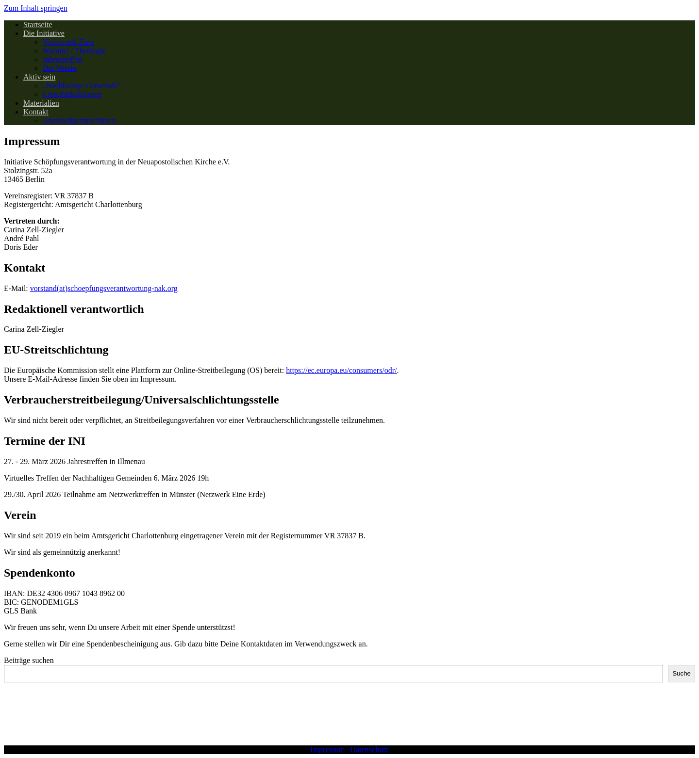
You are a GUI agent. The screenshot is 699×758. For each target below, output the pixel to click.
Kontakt (36, 112)
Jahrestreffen (63, 59)
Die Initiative (44, 33)
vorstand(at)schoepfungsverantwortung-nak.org (104, 288)
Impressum (327, 749)
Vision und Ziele (69, 42)
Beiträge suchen (29, 660)
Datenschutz (369, 749)
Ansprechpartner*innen (79, 120)
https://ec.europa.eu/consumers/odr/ (341, 370)
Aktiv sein (39, 77)
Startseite (37, 24)
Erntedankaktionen (72, 94)
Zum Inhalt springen (35, 8)
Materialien (41, 103)
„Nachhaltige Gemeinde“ (82, 85)
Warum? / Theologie (74, 51)
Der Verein (59, 68)
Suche (681, 673)
